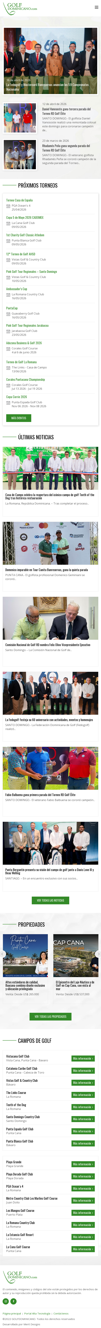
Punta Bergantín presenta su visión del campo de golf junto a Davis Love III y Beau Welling (49, 871)
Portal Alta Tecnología (37, 1313)
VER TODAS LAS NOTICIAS (50, 900)
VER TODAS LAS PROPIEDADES (50, 1016)
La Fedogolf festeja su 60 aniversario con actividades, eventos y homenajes (49, 719)
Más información (83, 1058)
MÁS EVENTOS (18, 418)
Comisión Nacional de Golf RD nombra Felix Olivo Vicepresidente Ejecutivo (47, 644)
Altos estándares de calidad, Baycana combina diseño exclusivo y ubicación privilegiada (25, 985)
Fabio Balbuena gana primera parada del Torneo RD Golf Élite (40, 794)
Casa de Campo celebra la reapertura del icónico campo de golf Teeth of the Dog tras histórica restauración (49, 496)
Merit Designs (31, 1324)
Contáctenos (61, 1313)
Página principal (12, 1313)
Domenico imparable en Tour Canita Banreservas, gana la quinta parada (46, 569)
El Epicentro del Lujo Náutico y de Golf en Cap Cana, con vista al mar (75, 985)
